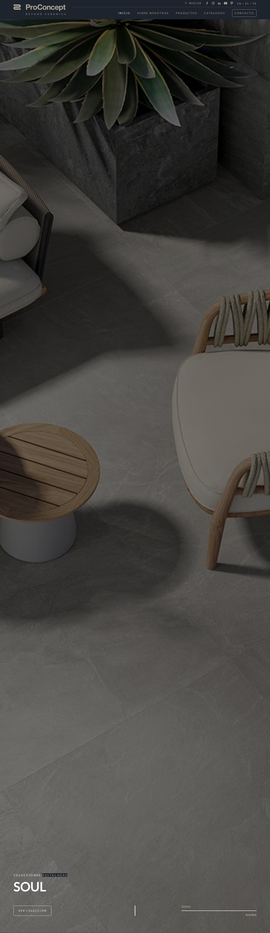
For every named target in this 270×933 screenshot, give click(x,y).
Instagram (213, 3)
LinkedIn (219, 3)
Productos (186, 13)
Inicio (124, 13)
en (239, 3)
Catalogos (214, 13)
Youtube (225, 3)
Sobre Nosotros (153, 13)
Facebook (207, 3)
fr (254, 3)
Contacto (244, 13)
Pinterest (231, 3)
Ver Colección (32, 910)
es (247, 3)
